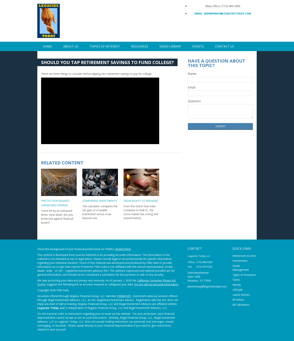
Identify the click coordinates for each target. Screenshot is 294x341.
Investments (240, 260)
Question (194, 101)
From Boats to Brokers (141, 201)
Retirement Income (244, 256)
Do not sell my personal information (156, 284)
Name (192, 74)
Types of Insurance (244, 275)
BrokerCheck (123, 249)
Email (191, 87)
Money (236, 285)
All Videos (238, 299)
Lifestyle (237, 289)
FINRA (121, 296)
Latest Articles (241, 294)
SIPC (128, 296)
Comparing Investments (99, 201)
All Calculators (241, 304)
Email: (199, 13)
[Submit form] (220, 126)
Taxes (236, 279)
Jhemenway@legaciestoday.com (227, 13)
